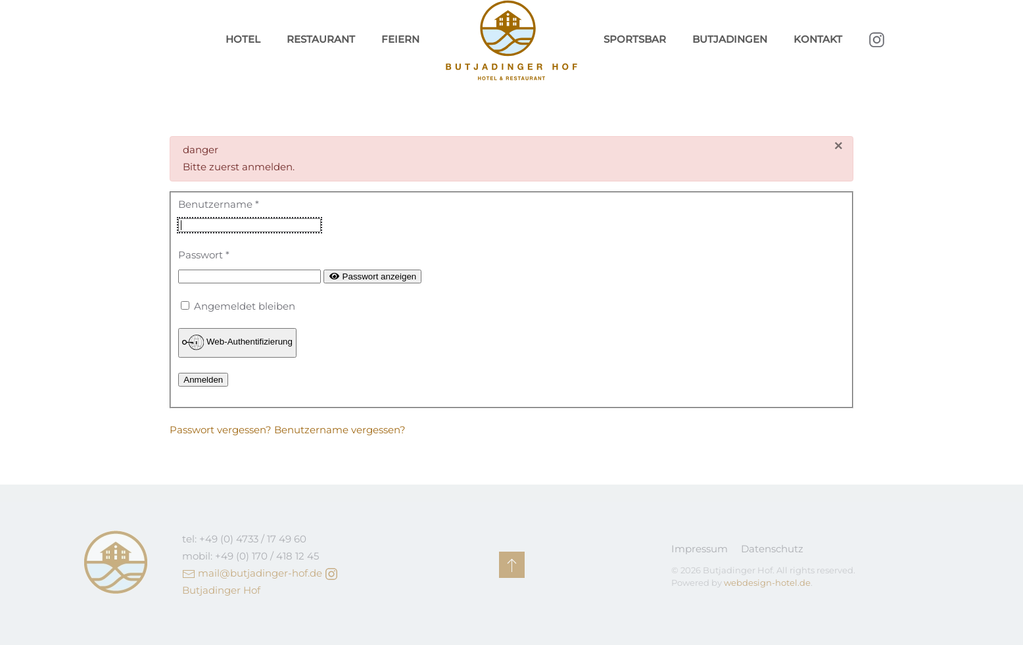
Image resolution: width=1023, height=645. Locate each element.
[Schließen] (838, 146)
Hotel (243, 39)
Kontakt (818, 39)
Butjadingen (729, 39)
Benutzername (218, 204)
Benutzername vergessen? (340, 429)
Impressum (699, 548)
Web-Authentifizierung (237, 342)
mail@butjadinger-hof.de (260, 573)
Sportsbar (635, 39)
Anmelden (203, 380)
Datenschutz (772, 548)
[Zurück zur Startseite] (511, 40)
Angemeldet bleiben (244, 306)
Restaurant (321, 39)
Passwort (203, 255)
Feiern (400, 39)
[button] (512, 565)
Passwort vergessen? (222, 429)
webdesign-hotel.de (767, 582)
